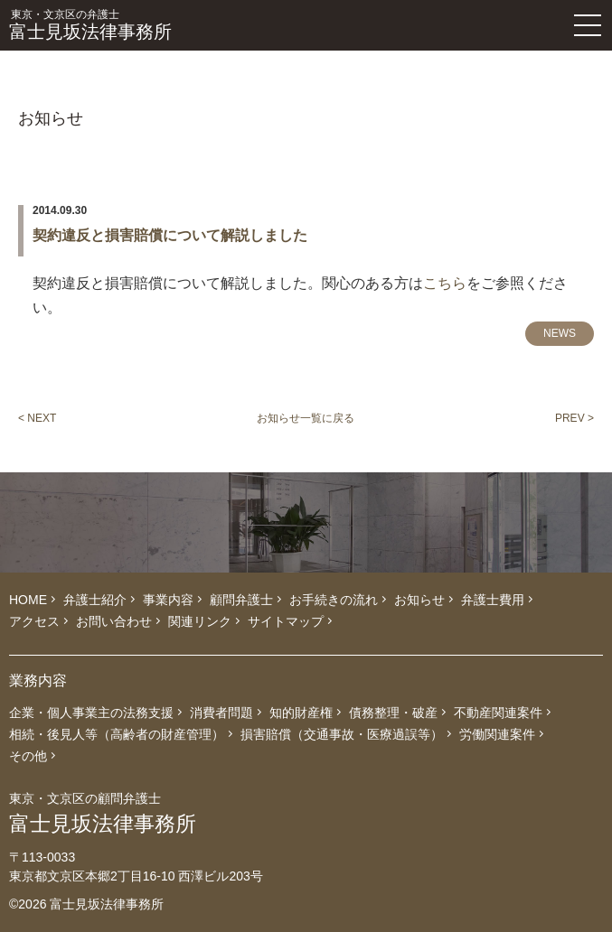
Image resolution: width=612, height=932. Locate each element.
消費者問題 (221, 712)
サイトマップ (286, 621)
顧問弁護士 (241, 599)
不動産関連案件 (498, 712)
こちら (444, 283)
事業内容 (168, 599)
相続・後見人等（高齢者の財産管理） (116, 734)
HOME (28, 599)
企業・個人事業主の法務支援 (91, 712)
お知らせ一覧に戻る (305, 418)
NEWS (559, 333)
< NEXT (37, 418)
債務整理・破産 (393, 712)
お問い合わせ (114, 621)
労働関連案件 (497, 734)
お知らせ (419, 599)
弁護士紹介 (95, 599)
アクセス (34, 621)
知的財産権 (301, 712)
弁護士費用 (492, 599)
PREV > (574, 418)
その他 (28, 756)
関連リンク (199, 621)
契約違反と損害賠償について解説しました (170, 235)
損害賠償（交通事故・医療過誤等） (341, 734)
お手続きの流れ (333, 599)
